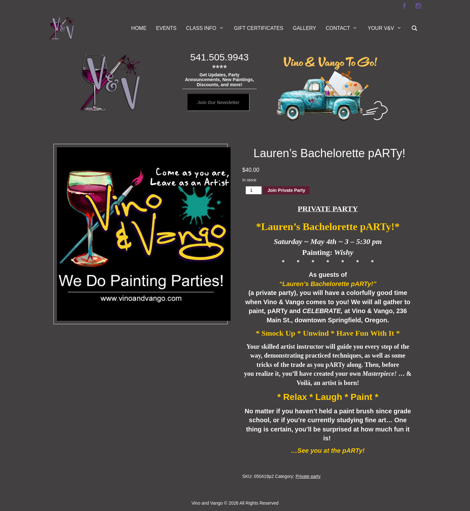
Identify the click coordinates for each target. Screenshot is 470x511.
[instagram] (418, 6)
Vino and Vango (207, 503)
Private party (308, 476)
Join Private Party (286, 190)
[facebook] (404, 6)
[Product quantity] (254, 190)
